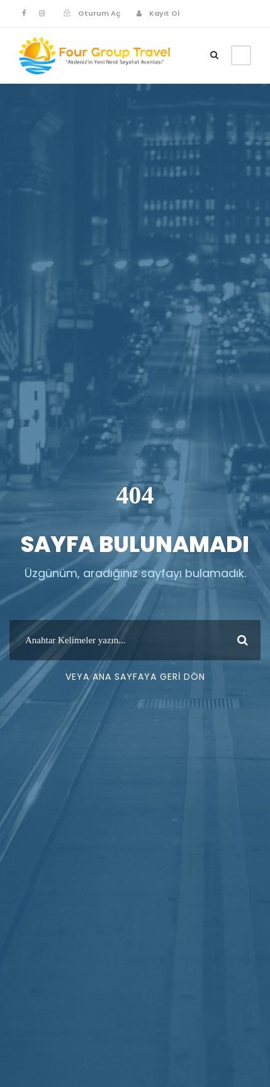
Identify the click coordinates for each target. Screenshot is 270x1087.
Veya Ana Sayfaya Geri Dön (135, 676)
